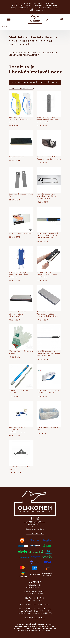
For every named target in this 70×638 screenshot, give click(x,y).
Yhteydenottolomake (21, 8)
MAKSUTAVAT (35, 533)
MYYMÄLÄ (35, 582)
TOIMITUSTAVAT (34, 522)
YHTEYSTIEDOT (35, 618)
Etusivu (13, 53)
